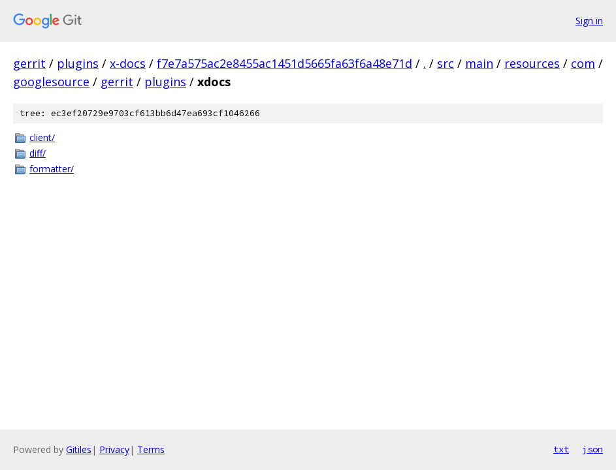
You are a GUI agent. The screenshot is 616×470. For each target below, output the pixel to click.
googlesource (51, 81)
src (445, 63)
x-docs (128, 63)
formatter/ (51, 169)
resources (532, 63)
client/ (42, 137)
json (592, 449)
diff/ (37, 153)
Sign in (589, 20)
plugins (78, 63)
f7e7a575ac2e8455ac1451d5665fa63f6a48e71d (284, 63)
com (583, 63)
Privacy (114, 449)
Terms (151, 449)
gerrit (29, 63)
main (479, 63)
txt (561, 449)
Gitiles (78, 449)
